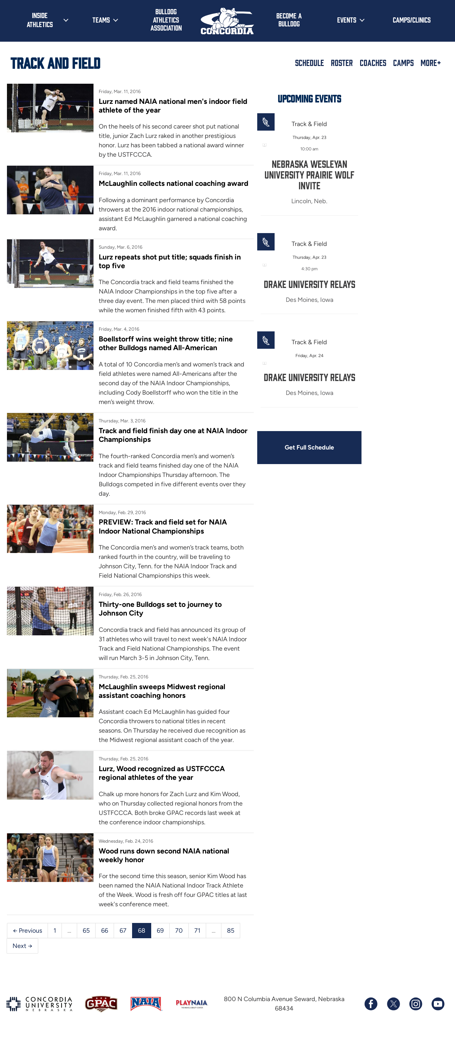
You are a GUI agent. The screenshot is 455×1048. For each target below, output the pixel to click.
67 (123, 939)
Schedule (309, 62)
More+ (431, 62)
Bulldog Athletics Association (166, 19)
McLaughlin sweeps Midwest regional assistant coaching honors (160, 700)
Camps (403, 62)
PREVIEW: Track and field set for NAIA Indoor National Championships (161, 535)
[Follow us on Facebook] (371, 1013)
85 (230, 939)
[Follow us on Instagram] (415, 1013)
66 (104, 939)
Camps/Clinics (412, 19)
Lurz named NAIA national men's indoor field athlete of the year (163, 105)
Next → (22, 955)
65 (86, 939)
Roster (342, 62)
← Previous (27, 939)
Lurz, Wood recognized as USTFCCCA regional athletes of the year (160, 782)
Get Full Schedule (305, 447)
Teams (101, 19)
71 (197, 939)
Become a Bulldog (289, 19)
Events (346, 19)
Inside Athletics (40, 19)
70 (179, 939)
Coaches (373, 62)
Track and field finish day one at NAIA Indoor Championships (160, 444)
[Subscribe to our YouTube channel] (437, 1013)
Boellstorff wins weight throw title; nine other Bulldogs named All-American (164, 352)
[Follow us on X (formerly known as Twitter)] (393, 1013)
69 (160, 939)
